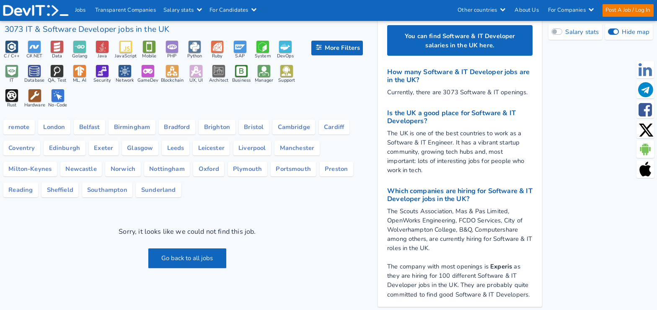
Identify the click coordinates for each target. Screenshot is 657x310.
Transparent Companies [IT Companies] (125, 10)
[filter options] (337, 48)
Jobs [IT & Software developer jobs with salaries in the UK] (80, 10)
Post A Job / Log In (627, 10)
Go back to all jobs (187, 258)
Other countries (481, 10)
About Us (526, 10)
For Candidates (233, 10)
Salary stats (183, 10)
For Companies (571, 10)
